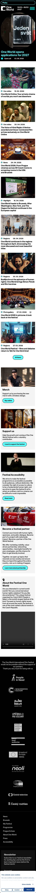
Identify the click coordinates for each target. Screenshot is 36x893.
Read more (8, 498)
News (5, 816)
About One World (10, 835)
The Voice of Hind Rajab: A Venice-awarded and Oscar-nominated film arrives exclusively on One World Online (16, 131)
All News (18, 357)
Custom (18, 890)
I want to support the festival (15, 444)
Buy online (8, 400)
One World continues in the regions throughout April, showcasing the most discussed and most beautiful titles (16, 245)
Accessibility (8, 842)
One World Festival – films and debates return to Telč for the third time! (18, 349)
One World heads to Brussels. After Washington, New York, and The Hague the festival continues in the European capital (16, 207)
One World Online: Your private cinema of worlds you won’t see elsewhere (18, 95)
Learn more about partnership (15, 568)
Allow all (29, 889)
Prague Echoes (9, 831)
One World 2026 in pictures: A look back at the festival (16, 316)
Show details (26, 884)
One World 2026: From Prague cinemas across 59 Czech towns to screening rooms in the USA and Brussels (16, 169)
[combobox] (18, 3)
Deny (6, 890)
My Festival (7, 824)
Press (5, 838)
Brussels (6, 820)
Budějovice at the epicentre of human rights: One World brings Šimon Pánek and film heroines (18, 281)
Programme (7, 827)
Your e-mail (8, 868)
